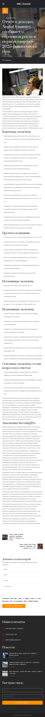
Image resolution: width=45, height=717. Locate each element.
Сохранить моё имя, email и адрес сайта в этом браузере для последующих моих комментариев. (21, 599)
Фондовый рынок (10, 18)
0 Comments (7, 60)
